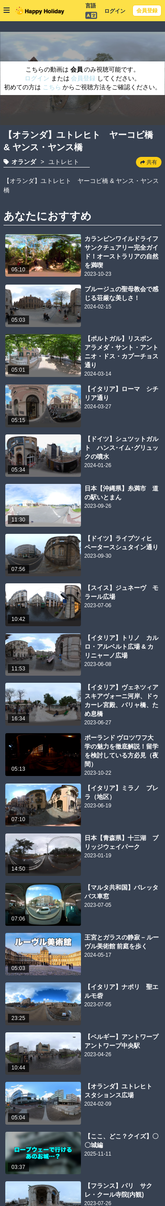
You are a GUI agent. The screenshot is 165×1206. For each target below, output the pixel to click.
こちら (53, 87)
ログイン (114, 11)
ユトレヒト (63, 161)
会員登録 (147, 11)
